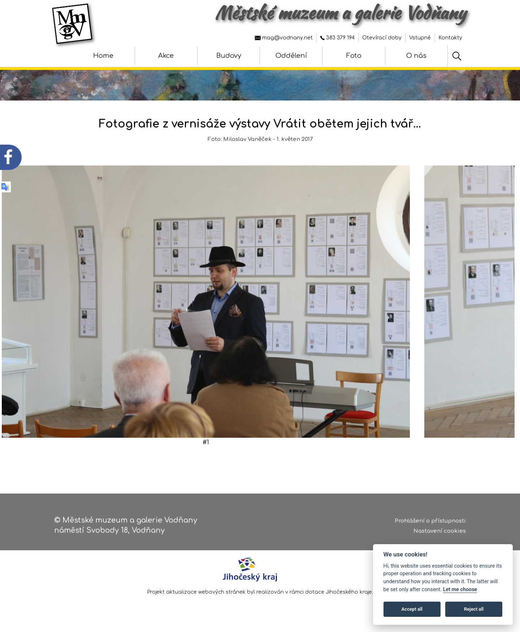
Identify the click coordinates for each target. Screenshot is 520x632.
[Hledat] (457, 56)
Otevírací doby (382, 37)
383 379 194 (337, 37)
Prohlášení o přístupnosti (430, 523)
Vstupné (420, 37)
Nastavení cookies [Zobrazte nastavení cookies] (439, 534)
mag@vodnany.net (284, 37)
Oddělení (291, 55)
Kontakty (450, 37)
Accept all (412, 609)
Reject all (474, 609)
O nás (416, 55)
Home (103, 55)
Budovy (228, 55)
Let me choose (460, 589)
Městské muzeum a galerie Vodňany (340, 12)
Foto (353, 55)
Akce (166, 55)
